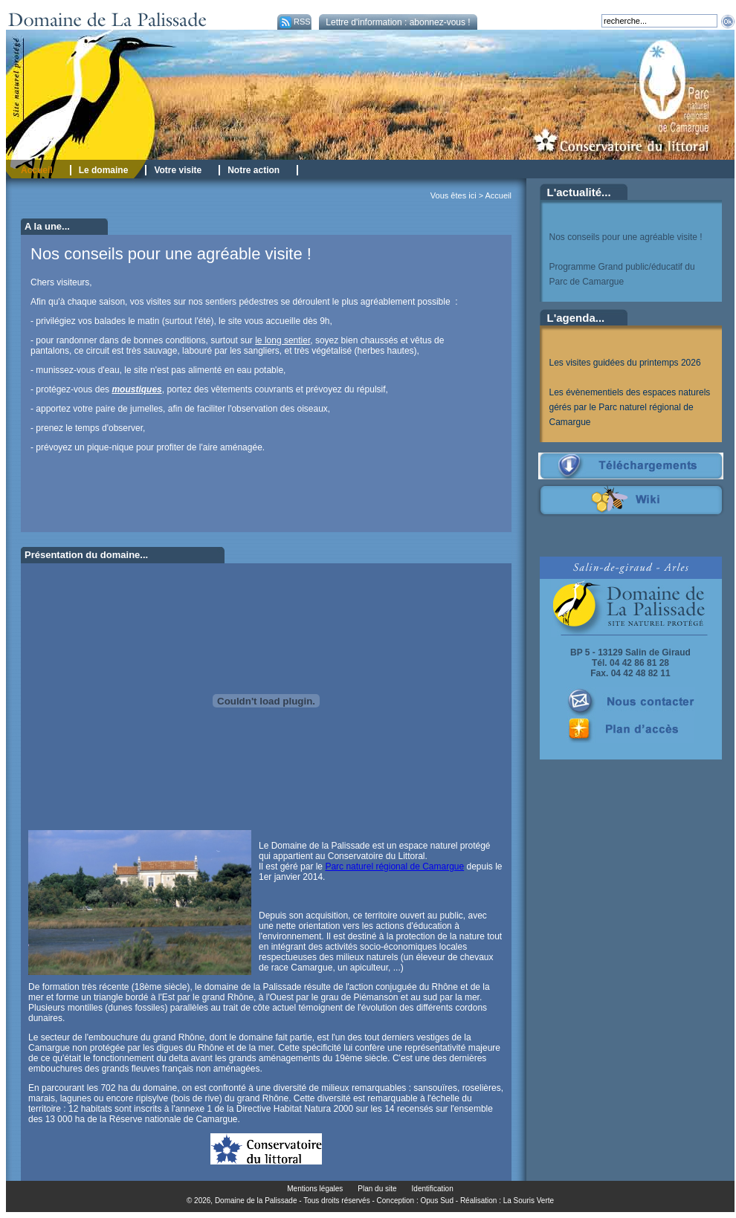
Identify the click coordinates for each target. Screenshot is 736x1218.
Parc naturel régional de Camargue (394, 866)
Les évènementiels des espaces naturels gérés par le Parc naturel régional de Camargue (630, 407)
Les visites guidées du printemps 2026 (625, 362)
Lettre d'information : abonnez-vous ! (398, 22)
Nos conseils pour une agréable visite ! (626, 237)
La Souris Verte (528, 1200)
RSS (294, 21)
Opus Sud (437, 1200)
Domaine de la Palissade (256, 1200)
